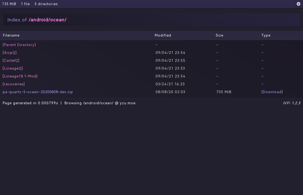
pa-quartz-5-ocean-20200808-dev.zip (38, 92)
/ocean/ (57, 19)
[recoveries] (14, 84)
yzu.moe (128, 103)
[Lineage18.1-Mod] (20, 76)
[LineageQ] (13, 68)
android (39, 19)
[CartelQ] (11, 60)
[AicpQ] (10, 53)
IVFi (286, 103)
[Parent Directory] (19, 45)
